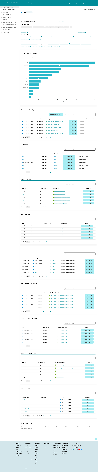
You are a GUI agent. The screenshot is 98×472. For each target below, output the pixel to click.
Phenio (36, 453)
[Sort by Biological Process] (64, 362)
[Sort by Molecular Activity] (58, 292)
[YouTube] (79, 449)
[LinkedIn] (77, 449)
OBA (36, 455)
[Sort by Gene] (25, 118)
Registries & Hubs (86, 3)
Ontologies (69, 3)
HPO (36, 451)
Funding (18, 455)
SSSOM (45, 453)
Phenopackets (47, 463)
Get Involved (65, 445)
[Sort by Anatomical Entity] (68, 223)
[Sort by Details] (74, 118)
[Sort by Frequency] (86, 118)
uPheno (36, 449)
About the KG (28, 467)
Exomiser (46, 447)
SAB (17, 449)
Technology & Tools (77, 3)
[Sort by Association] (42, 118)
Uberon (36, 447)
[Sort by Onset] (93, 118)
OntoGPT (46, 459)
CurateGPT (46, 461)
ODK (45, 457)
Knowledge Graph (61, 3)
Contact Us (19, 451)
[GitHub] (75, 449)
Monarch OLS (56, 445)
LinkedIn (64, 449)
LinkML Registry (56, 454)
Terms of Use (28, 463)
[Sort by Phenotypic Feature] (56, 118)
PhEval (45, 449)
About (54, 3)
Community (94, 3)
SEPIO (36, 461)
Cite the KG (28, 465)
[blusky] (81, 449)
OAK (45, 455)
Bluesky (64, 453)
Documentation (29, 461)
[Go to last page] (46, 137)
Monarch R (28, 455)
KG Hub (54, 450)
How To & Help (28, 459)
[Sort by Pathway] (58, 188)
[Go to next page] (43, 137)
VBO (36, 457)
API (26, 451)
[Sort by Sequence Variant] (31, 397)
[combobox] (36, 3)
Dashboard (28, 447)
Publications (19, 453)
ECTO (36, 463)
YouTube (64, 451)
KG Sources (28, 468)
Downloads (28, 449)
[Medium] (73, 449)
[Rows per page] (28, 137)
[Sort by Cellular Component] (68, 327)
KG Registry (55, 452)
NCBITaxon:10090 (63, 21)
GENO (36, 459)
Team (17, 447)
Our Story (18, 445)
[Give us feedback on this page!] (96, 439)
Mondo (36, 445)
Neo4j (27, 453)
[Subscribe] (71, 449)
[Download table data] (50, 137)
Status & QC (28, 457)
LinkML (45, 451)
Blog (63, 447)
